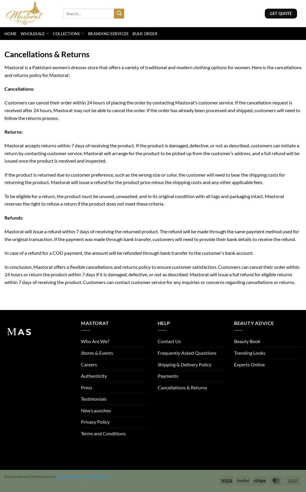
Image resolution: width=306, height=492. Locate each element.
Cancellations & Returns (182, 387)
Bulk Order (145, 33)
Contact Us (169, 341)
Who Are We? (95, 341)
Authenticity (94, 376)
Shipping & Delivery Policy (184, 364)
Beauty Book (247, 341)
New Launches (96, 410)
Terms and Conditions (103, 433)
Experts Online (249, 364)
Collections (68, 33)
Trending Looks (249, 353)
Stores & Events (97, 353)
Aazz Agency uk (71, 476)
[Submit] (119, 14)
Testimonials (94, 399)
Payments (168, 376)
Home (10, 33)
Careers (89, 364)
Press (86, 387)
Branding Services (108, 33)
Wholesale (35, 33)
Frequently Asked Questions (187, 353)
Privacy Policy (95, 422)
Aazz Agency (97, 476)
